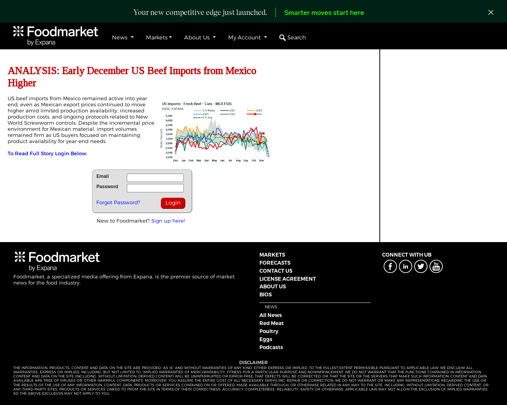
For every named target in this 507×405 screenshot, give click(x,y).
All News (270, 315)
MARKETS (272, 255)
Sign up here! (168, 221)
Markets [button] (157, 37)
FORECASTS (274, 263)
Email (102, 176)
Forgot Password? (118, 202)
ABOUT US (272, 286)
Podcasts (271, 347)
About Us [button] (197, 37)
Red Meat (271, 323)
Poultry (269, 331)
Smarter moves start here (324, 13)
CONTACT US (275, 271)
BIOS (265, 294)
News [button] (120, 37)
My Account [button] (245, 37)
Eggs (265, 339)
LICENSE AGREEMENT (287, 279)
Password (107, 186)
